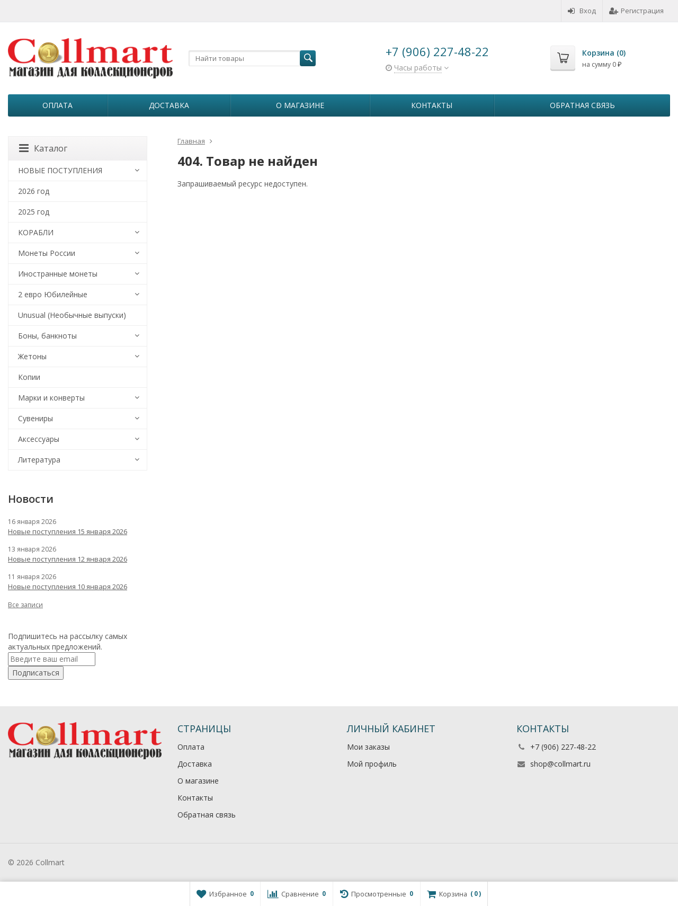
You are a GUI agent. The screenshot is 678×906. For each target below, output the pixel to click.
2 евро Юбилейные (52, 294)
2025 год (33, 212)
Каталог (43, 148)
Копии (29, 377)
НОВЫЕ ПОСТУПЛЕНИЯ (60, 170)
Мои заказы (368, 747)
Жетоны (32, 356)
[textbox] (252, 58)
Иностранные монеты (57, 274)
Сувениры (35, 418)
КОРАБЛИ (35, 232)
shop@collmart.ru (560, 764)
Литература (39, 460)
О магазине (300, 105)
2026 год (33, 191)
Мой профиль (372, 764)
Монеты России (46, 253)
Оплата (57, 105)
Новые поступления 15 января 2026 (67, 531)
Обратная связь (582, 105)
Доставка (169, 105)
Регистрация (636, 10)
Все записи (25, 604)
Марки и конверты (51, 398)
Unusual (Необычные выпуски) (72, 315)
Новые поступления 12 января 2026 (67, 559)
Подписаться (35, 673)
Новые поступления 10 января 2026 (67, 586)
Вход (582, 10)
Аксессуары (38, 439)
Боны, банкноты (47, 336)
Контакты (431, 105)
